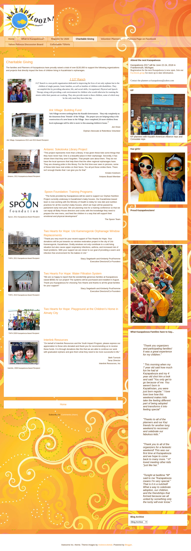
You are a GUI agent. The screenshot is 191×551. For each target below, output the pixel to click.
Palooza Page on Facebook (142, 39)
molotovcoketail (105, 545)
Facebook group (138, 73)
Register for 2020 (60, 39)
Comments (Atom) (69, 414)
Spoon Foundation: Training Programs (68, 191)
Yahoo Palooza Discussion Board (25, 44)
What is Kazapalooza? (32, 39)
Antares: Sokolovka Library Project (66, 149)
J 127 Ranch (77, 79)
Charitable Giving (85, 39)
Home (11, 39)
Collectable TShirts (60, 44)
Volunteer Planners (111, 39)
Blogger (128, 545)
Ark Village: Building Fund (65, 110)
